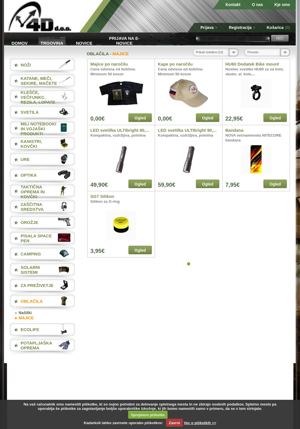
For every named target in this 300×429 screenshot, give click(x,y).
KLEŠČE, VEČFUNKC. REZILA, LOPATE (38, 97)
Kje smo (282, 4)
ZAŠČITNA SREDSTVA (32, 207)
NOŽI (26, 64)
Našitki (25, 312)
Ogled (140, 118)
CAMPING (31, 253)
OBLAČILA (32, 301)
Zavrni (174, 423)
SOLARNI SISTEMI (30, 270)
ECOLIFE (30, 329)
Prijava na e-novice (124, 40)
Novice (84, 43)
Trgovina (52, 43)
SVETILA (30, 112)
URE (25, 159)
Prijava (208, 27)
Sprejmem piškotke (148, 415)
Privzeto (253, 52)
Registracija (242, 27)
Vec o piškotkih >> (200, 423)
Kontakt (233, 4)
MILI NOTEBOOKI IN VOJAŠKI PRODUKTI (38, 128)
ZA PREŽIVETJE (37, 285)
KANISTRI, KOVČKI (31, 144)
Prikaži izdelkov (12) (209, 52)
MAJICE (26, 318)
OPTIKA (29, 175)
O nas (257, 4)
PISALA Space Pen (36, 238)
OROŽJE (29, 222)
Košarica (278, 27)
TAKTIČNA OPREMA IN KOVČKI (33, 191)
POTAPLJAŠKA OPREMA (36, 345)
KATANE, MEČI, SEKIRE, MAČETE (39, 81)
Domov (19, 43)
